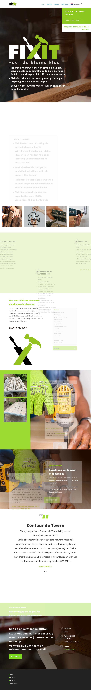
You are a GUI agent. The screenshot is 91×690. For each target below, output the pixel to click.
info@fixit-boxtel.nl (70, 649)
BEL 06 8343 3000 (18, 328)
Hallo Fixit (15, 656)
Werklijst (49, 4)
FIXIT (43, 4)
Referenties (64, 4)
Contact (56, 4)
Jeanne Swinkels (45, 567)
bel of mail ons (76, 20)
